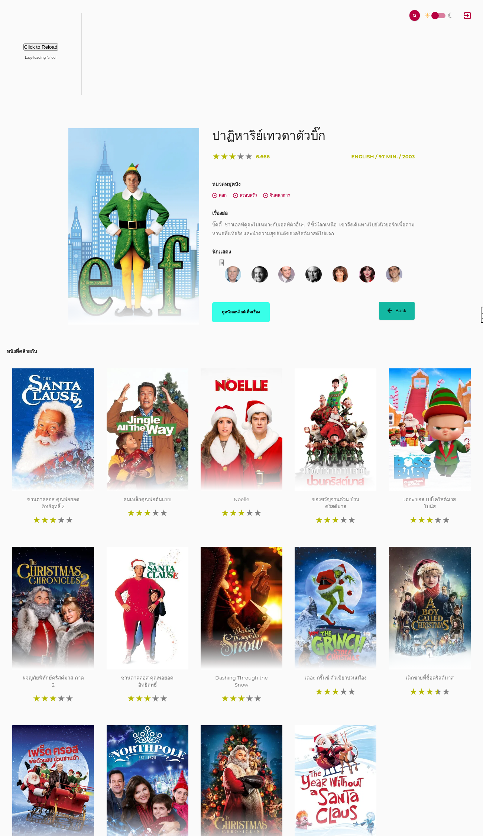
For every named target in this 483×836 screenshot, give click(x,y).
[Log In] (467, 16)
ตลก (219, 195)
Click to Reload (41, 47)
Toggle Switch (435, 15)
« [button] (221, 262)
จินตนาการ (276, 195)
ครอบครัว (245, 195)
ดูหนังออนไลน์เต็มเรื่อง (241, 312)
